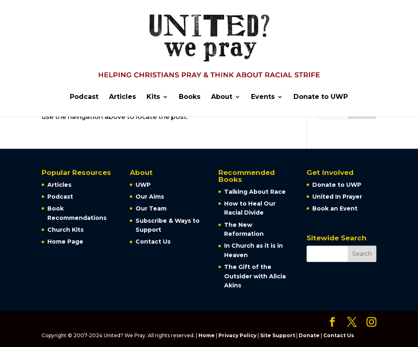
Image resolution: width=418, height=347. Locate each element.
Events (263, 97)
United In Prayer (337, 196)
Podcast (84, 97)
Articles (122, 97)
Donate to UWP (320, 97)
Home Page (65, 241)
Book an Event (335, 208)
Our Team (151, 208)
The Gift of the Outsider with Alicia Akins (255, 276)
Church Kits (65, 229)
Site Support (277, 335)
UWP (143, 184)
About (221, 97)
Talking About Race (255, 191)
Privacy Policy (237, 335)
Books (189, 97)
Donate (309, 335)
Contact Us (153, 241)
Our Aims (150, 196)
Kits (153, 97)
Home (206, 335)
